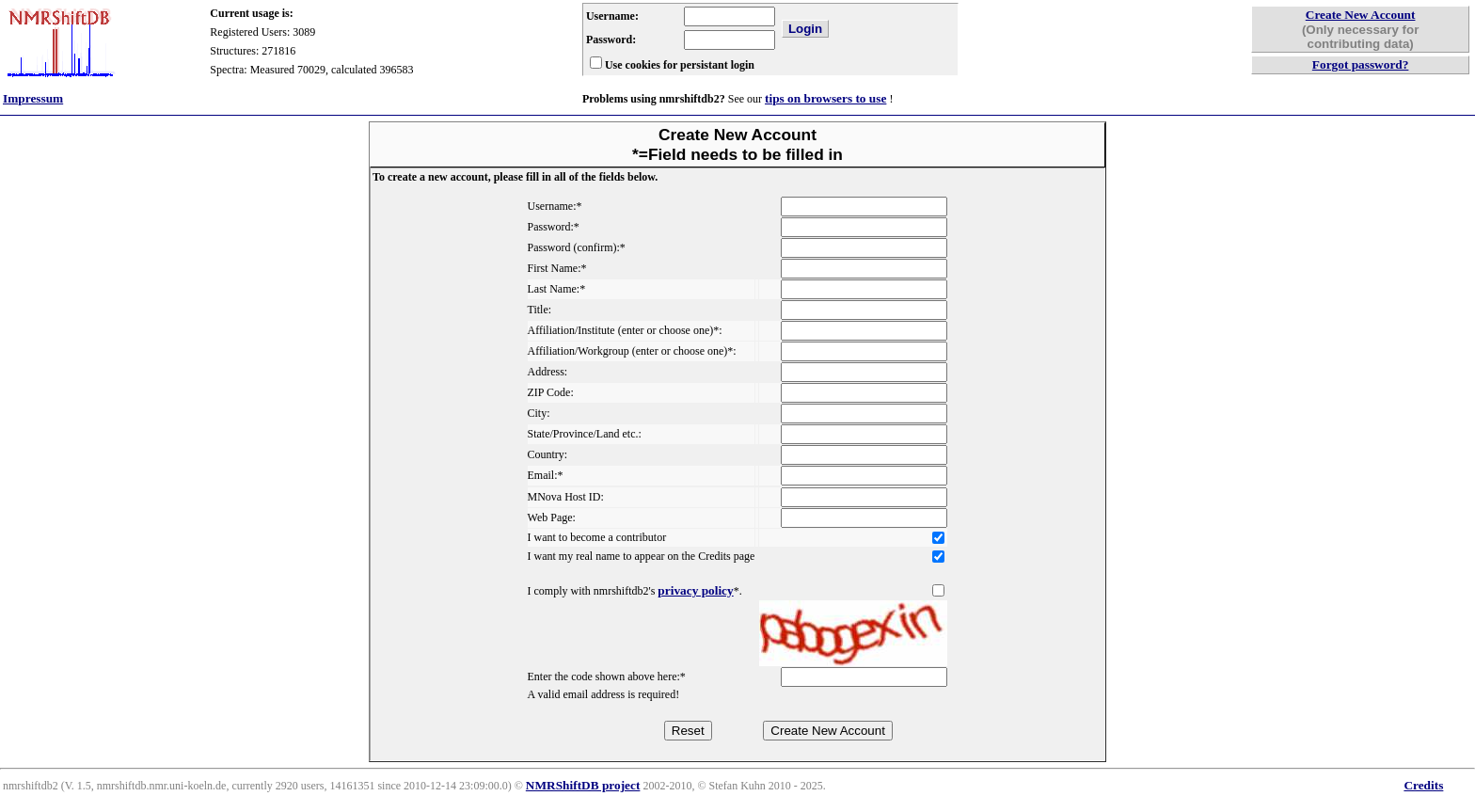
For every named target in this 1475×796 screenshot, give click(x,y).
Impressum (33, 98)
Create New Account (1361, 15)
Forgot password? (1360, 64)
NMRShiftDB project (583, 785)
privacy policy (695, 590)
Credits (1423, 785)
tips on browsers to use (825, 98)
